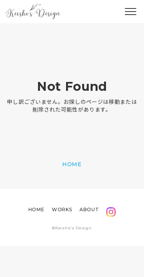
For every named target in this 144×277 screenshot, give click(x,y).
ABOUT (89, 209)
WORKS (62, 209)
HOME (72, 164)
